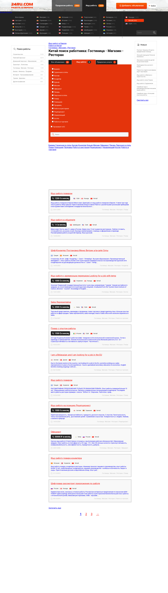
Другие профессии (19, 81)
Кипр (65, 24)
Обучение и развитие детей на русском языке (145, 60)
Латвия (110, 20)
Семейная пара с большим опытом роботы (145, 94)
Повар (55, 99)
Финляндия (90, 20)
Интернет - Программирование (23, 75)
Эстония (111, 33)
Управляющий (58, 115)
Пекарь (56, 92)
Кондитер (56, 79)
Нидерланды (69, 27)
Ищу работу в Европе (57, 43)
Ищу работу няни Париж (145, 80)
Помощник (57, 102)
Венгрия (44, 17)
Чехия (88, 27)
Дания (44, 30)
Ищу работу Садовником (145, 83)
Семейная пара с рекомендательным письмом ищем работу (146, 88)
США (133, 24)
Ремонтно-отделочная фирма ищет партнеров (146, 70)
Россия (110, 27)
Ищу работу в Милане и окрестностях (144, 75)
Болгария (20, 30)
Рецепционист (58, 112)
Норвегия (67, 30)
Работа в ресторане (60, 108)
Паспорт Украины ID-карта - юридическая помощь (146, 50)
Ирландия (45, 33)
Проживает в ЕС (58, 127)
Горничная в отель (60, 72)
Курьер (55, 82)
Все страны (19, 17)
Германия (45, 20)
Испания (67, 17)
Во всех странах (6, 12)
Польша (67, 33)
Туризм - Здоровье (19, 78)
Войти (153, 6)
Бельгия (20, 27)
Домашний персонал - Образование (24, 61)
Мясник (56, 85)
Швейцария (90, 30)
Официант (57, 89)
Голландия (46, 24)
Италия (67, 20)
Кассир (55, 76)
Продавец (56, 105)
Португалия (90, 17)
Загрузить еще (55, 508)
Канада (134, 17)
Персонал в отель (59, 95)
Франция (89, 24)
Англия (20, 24)
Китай (133, 20)
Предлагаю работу (67, 5)
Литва (110, 24)
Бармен (56, 69)
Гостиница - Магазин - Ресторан (23, 68)
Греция (44, 27)
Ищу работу (94, 5)
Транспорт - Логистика (20, 64)
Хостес (55, 118)
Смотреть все (142, 100)
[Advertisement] (90, 169)
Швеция (89, 33)
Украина (111, 30)
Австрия (20, 20)
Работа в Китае (55, 46)
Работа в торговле (60, 122)
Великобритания (23, 33)
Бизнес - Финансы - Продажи (22, 71)
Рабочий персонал (19, 58)
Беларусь (111, 17)
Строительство (18, 54)
